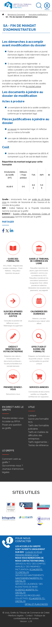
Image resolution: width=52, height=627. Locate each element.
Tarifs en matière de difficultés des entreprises (38, 435)
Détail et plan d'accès (36, 604)
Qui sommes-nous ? (12, 465)
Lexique (32, 415)
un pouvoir (12, 129)
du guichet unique (33, 86)
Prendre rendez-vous (13, 418)
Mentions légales (16, 615)
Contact (29, 615)
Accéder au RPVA (11, 421)
